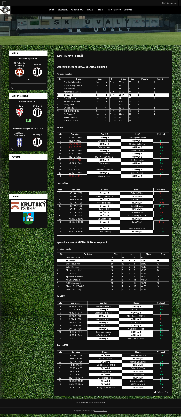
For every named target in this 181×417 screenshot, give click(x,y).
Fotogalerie (62, 9)
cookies (90, 405)
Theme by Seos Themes (100, 413)
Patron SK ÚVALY (77, 9)
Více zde (13, 88)
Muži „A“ (90, 9)
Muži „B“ (100, 9)
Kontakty (128, 9)
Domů (51, 9)
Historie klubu (114, 9)
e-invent (88, 402)
